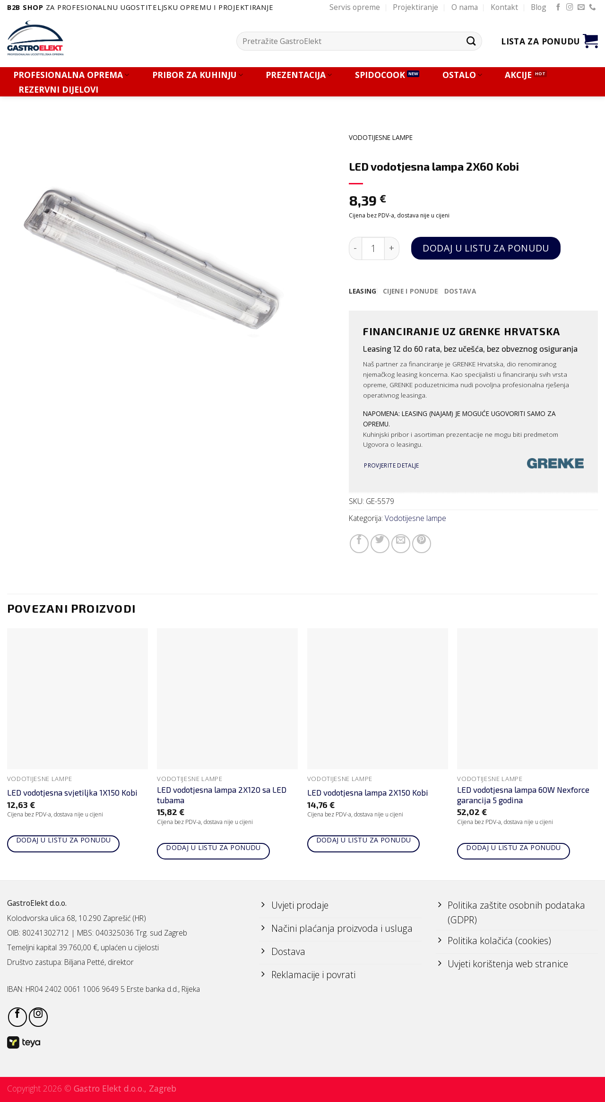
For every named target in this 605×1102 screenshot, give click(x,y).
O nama (464, 7)
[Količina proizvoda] (373, 248)
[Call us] (592, 7)
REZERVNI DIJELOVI (58, 90)
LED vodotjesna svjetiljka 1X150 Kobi (72, 792)
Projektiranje (415, 7)
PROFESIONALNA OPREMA (71, 75)
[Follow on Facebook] (558, 7)
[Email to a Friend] (400, 543)
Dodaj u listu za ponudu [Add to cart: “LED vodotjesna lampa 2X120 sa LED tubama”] (213, 847)
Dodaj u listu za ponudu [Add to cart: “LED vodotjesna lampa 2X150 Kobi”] (363, 839)
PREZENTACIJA (299, 75)
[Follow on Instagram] (569, 7)
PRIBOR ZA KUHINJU (197, 75)
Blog (538, 7)
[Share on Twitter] (380, 543)
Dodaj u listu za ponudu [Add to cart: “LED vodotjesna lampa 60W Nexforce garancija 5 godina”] (513, 847)
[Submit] (471, 41)
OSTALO (462, 75)
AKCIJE (518, 75)
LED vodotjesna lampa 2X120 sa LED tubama (221, 795)
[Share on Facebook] (359, 543)
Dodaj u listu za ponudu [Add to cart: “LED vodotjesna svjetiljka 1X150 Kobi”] (63, 839)
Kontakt (504, 7)
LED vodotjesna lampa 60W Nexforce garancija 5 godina (523, 795)
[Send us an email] (581, 7)
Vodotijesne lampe (381, 137)
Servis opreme (354, 7)
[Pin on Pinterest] (421, 543)
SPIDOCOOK (380, 75)
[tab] (363, 291)
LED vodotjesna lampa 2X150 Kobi (367, 792)
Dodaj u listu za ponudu (486, 248)
